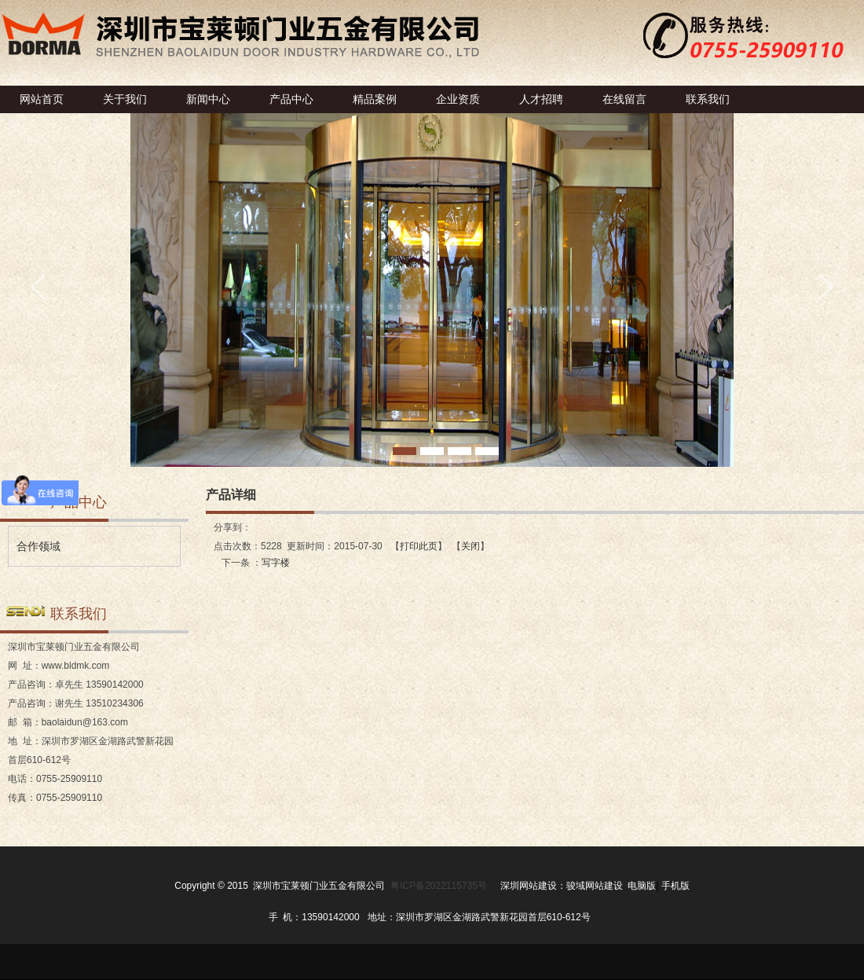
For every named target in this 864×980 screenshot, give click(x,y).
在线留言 (624, 99)
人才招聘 (541, 99)
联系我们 (708, 99)
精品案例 (375, 99)
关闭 (470, 546)
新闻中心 (208, 99)
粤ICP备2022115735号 (438, 885)
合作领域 (38, 546)
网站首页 (42, 99)
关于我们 (125, 99)
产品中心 (291, 99)
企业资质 (458, 99)
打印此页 (418, 546)
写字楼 (276, 562)
